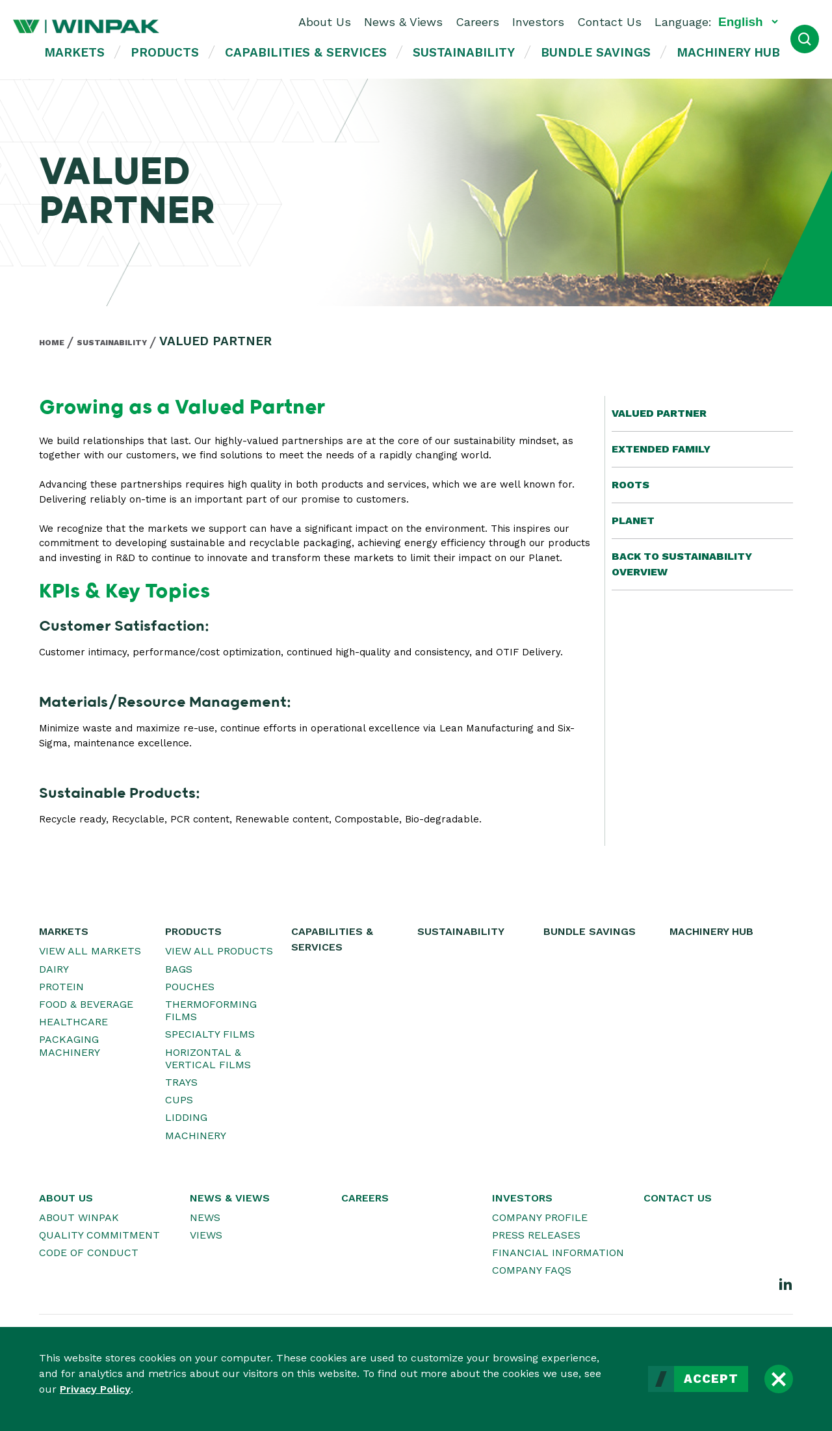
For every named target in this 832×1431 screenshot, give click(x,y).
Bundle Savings (596, 52)
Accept (711, 1379)
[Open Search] (804, 39)
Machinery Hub (728, 52)
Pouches (189, 986)
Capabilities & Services (306, 52)
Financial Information (558, 1252)
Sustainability (464, 52)
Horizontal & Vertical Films (208, 1058)
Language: (683, 22)
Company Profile (540, 1217)
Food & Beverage (86, 1004)
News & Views (403, 22)
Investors (538, 22)
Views (206, 1235)
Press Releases (536, 1235)
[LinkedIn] (786, 1283)
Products (165, 52)
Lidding (186, 1117)
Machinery (195, 1135)
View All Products (219, 951)
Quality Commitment (99, 1235)
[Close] (778, 1379)
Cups (179, 1100)
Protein (61, 986)
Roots (630, 485)
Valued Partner (659, 413)
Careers (477, 22)
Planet (633, 520)
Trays (181, 1082)
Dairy (54, 969)
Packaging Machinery (69, 1045)
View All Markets (90, 951)
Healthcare (73, 1022)
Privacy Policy (95, 1389)
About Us (324, 22)
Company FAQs (531, 1270)
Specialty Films (210, 1034)
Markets (74, 52)
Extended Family (661, 449)
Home (51, 342)
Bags (178, 969)
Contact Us (609, 22)
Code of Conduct (88, 1252)
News (205, 1217)
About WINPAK (79, 1217)
